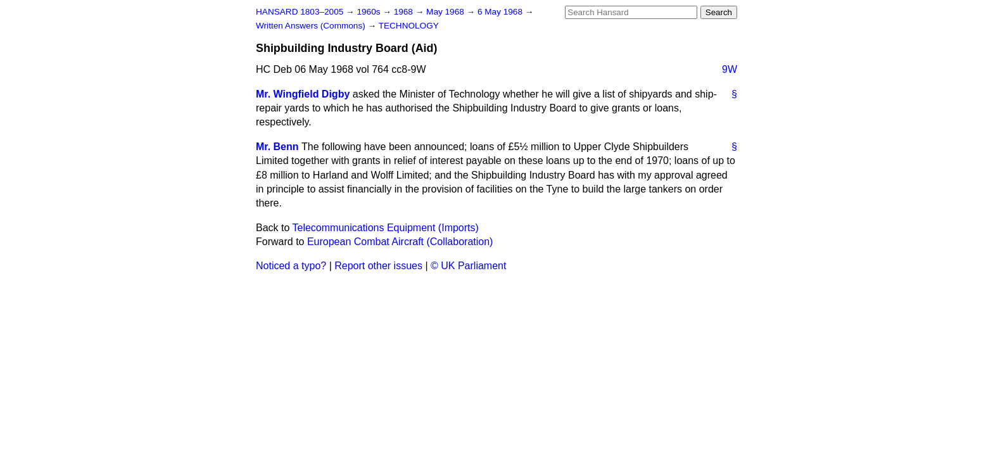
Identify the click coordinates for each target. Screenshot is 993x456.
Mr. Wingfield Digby (303, 94)
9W (729, 69)
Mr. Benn (277, 146)
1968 (404, 11)
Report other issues (378, 265)
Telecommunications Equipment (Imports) (386, 227)
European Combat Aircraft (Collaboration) (400, 241)
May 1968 (446, 11)
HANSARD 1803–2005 (299, 11)
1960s (370, 11)
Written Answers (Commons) (312, 25)
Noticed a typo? (291, 265)
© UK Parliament (468, 265)
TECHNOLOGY (409, 25)
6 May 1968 (501, 11)
